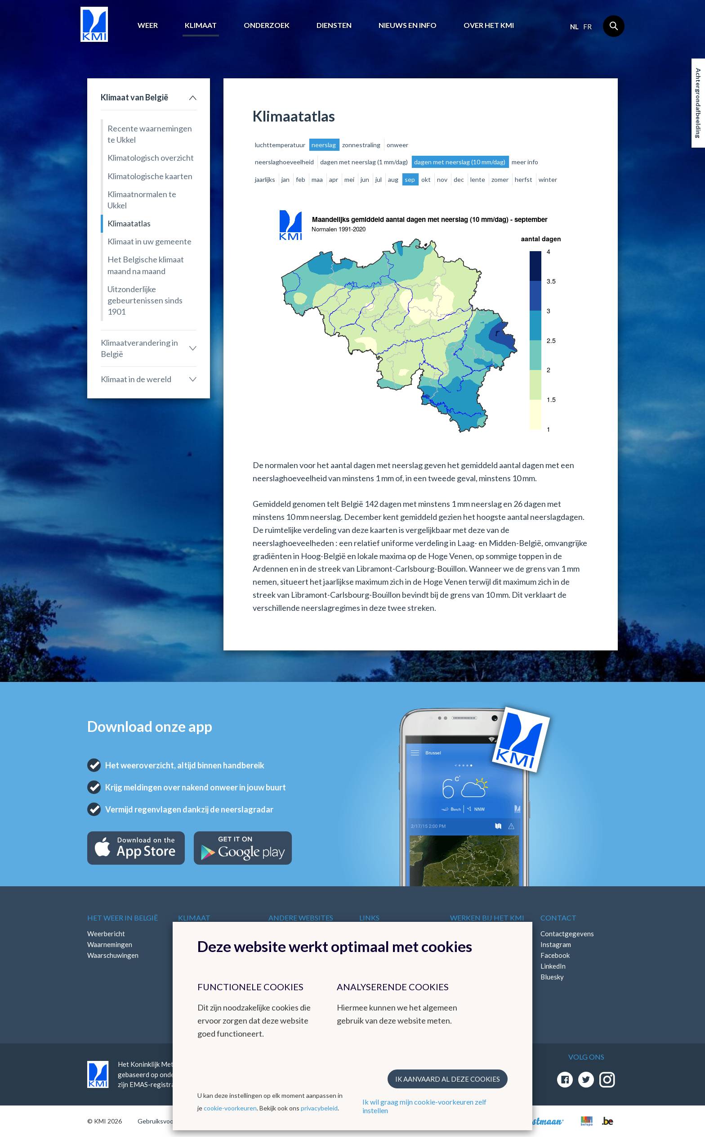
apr (334, 179)
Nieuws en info (408, 25)
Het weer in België (122, 917)
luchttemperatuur (281, 145)
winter (548, 179)
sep (410, 179)
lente (478, 179)
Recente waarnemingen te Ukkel (149, 133)
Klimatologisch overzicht (150, 157)
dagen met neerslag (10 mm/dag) (460, 162)
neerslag (324, 145)
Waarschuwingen (112, 955)
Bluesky (552, 977)
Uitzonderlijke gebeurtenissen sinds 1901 (145, 300)
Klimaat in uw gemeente (149, 241)
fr (587, 27)
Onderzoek (267, 25)
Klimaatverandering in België (139, 348)
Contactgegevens (567, 933)
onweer (397, 145)
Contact (558, 917)
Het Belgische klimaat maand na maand (145, 264)
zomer (500, 179)
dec (459, 179)
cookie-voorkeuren (230, 1108)
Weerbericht (106, 933)
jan (286, 179)
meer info (525, 162)
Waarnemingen (109, 944)
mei (350, 179)
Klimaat (201, 25)
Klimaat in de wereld (136, 379)
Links (369, 917)
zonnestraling (362, 145)
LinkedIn (553, 966)
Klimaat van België (134, 97)
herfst (524, 179)
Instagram (555, 944)
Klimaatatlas (129, 223)
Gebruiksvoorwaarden (169, 1121)
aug (394, 179)
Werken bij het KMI (487, 917)
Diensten (334, 25)
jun (365, 179)
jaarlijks (266, 179)
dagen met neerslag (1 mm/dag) (364, 162)
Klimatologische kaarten (149, 176)
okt (426, 179)
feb (301, 179)
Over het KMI (489, 25)
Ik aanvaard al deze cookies (447, 1079)
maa (318, 179)
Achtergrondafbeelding (698, 103)
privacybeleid (319, 1108)
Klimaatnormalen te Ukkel (141, 199)
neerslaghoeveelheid (285, 162)
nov (443, 179)
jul (379, 179)
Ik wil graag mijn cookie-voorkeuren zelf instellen (424, 1105)
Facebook (555, 955)
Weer (148, 25)
